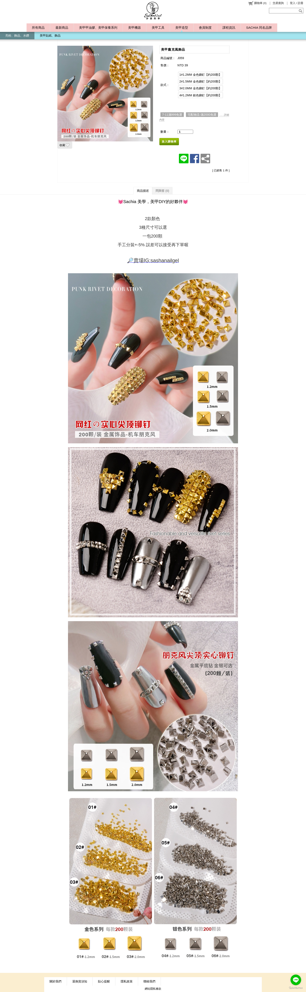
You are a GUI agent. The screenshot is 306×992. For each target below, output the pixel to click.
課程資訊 (228, 27)
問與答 (162, 190)
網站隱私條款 (153, 988)
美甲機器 (134, 27)
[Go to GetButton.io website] (296, 988)
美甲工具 (158, 27)
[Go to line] (295, 980)
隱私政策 (127, 981)
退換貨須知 (79, 981)
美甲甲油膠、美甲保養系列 (98, 27)
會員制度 (205, 27)
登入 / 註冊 (296, 3)
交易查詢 (278, 3)
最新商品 (61, 27)
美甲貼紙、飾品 (50, 35)
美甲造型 (181, 27)
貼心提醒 (104, 981)
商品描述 (143, 190)
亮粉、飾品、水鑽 (17, 35)
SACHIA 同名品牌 (259, 27)
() (257, 3)
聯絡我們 (149, 981)
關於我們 (55, 981)
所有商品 (38, 27)
